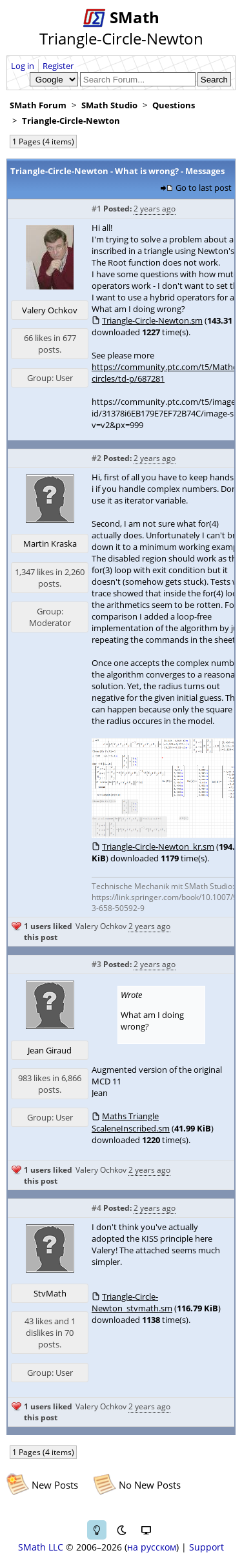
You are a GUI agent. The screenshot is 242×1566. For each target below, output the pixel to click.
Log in (22, 66)
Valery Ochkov (49, 310)
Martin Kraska (50, 543)
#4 (96, 1207)
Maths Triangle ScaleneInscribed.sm (131, 1122)
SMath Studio (109, 105)
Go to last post (204, 187)
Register (58, 66)
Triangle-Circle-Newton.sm (152, 320)
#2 (96, 458)
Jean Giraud (50, 1050)
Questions (173, 105)
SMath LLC (40, 1547)
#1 (96, 208)
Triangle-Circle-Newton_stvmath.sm (132, 1303)
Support (206, 1547)
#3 (96, 964)
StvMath (50, 1293)
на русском (151, 1547)
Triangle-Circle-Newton (71, 120)
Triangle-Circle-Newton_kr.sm (158, 846)
